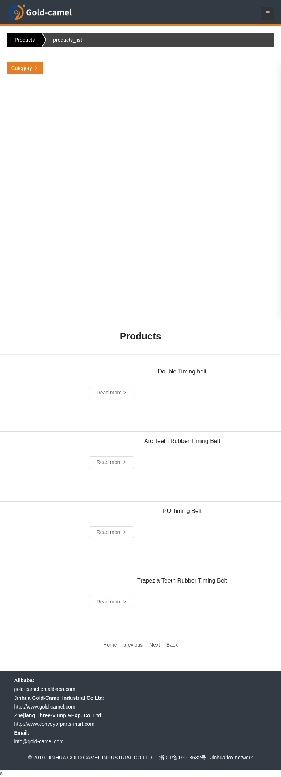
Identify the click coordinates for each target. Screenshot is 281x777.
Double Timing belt (182, 371)
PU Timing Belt (182, 511)
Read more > (111, 392)
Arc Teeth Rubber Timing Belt (182, 441)
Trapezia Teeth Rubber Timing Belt (182, 580)
